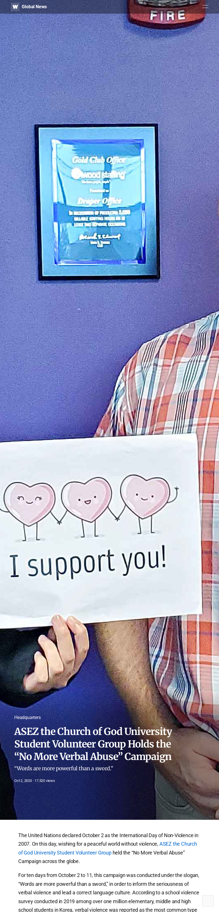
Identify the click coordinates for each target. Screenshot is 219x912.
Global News (34, 6)
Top (207, 900)
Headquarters (27, 717)
